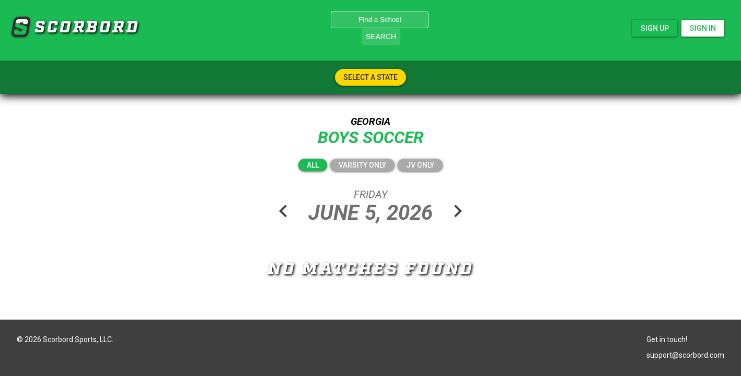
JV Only (420, 165)
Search (381, 36)
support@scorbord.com (685, 355)
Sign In (703, 28)
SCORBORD (20, 27)
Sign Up (655, 28)
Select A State (370, 77)
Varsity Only (362, 165)
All (313, 165)
